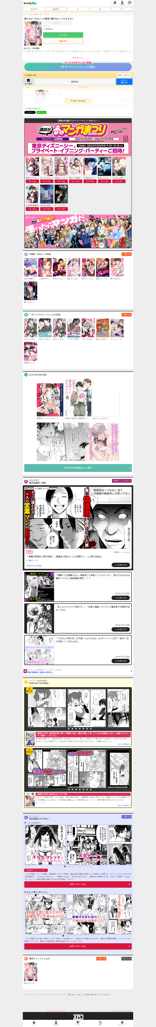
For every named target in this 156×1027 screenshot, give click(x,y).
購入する (124, 81)
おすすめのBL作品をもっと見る (78, 468)
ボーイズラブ (44, 14)
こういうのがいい (34, 823)
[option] (46, 708)
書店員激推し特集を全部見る (80, 671)
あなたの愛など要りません (37, 892)
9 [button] (92, 936)
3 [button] (72, 728)
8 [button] (91, 728)
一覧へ (126, 254)
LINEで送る (41, 112)
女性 (35, 14)
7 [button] (87, 728)
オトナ (122, 9)
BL (100, 9)
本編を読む (63, 41)
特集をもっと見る (121, 481)
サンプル (63, 35)
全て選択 (28, 84)
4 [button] (76, 728)
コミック (27, 14)
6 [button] (83, 728)
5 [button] (80, 728)
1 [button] (65, 728)
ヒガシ (48, 26)
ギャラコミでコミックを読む (78, 65)
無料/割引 (56, 9)
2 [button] (68, 728)
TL (78, 9)
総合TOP (34, 9)
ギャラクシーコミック (33, 995)
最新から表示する (124, 75)
